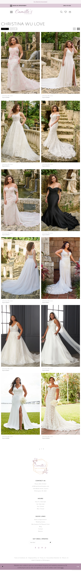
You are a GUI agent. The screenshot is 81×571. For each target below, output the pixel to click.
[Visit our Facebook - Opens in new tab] (35, 549)
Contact (40, 529)
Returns (40, 532)
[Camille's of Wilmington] (23, 12)
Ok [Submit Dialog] (77, 568)
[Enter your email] (40, 543)
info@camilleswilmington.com (40, 487)
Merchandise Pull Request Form (41, 525)
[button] (5, 29)
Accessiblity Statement (53, 559)
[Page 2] (41, 449)
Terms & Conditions (20, 559)
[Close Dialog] (3, 567)
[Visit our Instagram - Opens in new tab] (38, 549)
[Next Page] (44, 449)
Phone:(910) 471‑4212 (40, 484)
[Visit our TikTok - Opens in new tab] (45, 549)
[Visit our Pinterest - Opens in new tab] (42, 549)
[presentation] (20, 63)
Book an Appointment (40, 520)
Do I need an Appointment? (40, 2)
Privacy (42, 559)
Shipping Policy (32, 559)
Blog (40, 527)
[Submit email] (52, 543)
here (62, 569)
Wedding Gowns (40, 522)
